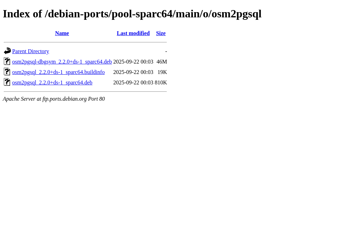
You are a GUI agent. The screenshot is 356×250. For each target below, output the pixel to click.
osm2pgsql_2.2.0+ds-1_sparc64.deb (52, 82)
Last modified (133, 33)
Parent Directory (30, 51)
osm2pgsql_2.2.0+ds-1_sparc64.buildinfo (58, 72)
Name (62, 33)
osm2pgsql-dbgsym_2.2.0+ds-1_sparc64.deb (62, 62)
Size (161, 33)
